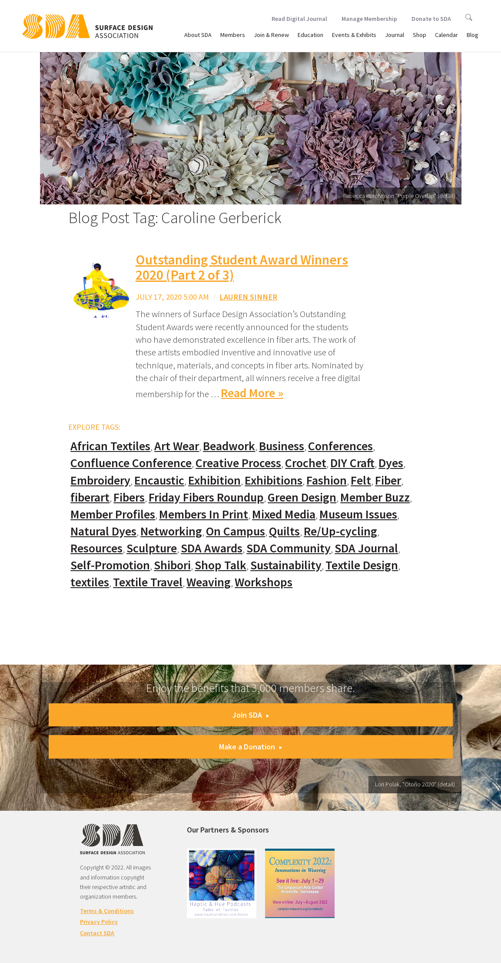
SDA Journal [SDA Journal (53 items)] (366, 548)
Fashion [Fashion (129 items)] (326, 480)
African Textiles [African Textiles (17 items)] (110, 446)
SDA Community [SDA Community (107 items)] (288, 548)
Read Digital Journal (299, 19)
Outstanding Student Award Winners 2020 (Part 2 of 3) (242, 267)
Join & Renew (271, 35)
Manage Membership (369, 19)
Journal (394, 35)
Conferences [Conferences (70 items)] (340, 446)
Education (310, 35)
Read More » (252, 393)
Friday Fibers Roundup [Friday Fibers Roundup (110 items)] (206, 497)
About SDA (198, 35)
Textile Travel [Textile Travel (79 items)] (147, 582)
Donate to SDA (431, 19)
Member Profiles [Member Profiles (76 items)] (112, 514)
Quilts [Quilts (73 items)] (284, 531)
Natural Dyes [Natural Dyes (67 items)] (103, 531)
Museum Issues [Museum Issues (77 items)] (358, 514)
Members (232, 35)
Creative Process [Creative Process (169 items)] (238, 463)
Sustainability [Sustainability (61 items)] (286, 565)
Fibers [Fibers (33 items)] (129, 497)
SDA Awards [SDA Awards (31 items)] (211, 548)
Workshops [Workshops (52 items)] (263, 582)
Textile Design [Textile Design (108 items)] (361, 565)
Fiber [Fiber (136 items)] (388, 480)
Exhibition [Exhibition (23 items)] (214, 480)
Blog (472, 35)
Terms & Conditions (107, 911)
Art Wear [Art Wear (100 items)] (176, 446)
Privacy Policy (99, 922)
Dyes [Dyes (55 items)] (390, 463)
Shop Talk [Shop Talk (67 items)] (220, 565)
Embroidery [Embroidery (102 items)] (100, 480)
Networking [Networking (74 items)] (171, 531)
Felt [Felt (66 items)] (361, 480)
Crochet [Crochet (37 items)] (305, 463)
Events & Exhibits (354, 35)
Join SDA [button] (250, 715)
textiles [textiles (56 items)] (89, 582)
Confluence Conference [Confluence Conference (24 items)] (131, 463)
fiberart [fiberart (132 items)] (89, 497)
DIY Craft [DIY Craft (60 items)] (352, 463)
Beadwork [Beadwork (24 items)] (229, 446)
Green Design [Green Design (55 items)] (302, 497)
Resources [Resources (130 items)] (96, 548)
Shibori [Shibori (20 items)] (172, 565)
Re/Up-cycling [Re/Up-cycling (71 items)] (340, 531)
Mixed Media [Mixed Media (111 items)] (283, 514)
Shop (419, 35)
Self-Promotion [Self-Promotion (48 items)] (110, 565)
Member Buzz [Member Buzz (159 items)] (375, 497)
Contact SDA (97, 933)
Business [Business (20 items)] (281, 446)
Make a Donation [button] (250, 747)
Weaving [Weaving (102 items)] (208, 582)
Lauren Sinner (248, 297)
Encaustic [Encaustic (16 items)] (159, 480)
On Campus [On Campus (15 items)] (235, 531)
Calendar (446, 35)
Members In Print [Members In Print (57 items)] (203, 514)
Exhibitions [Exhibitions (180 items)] (273, 480)
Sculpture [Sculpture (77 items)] (151, 548)
